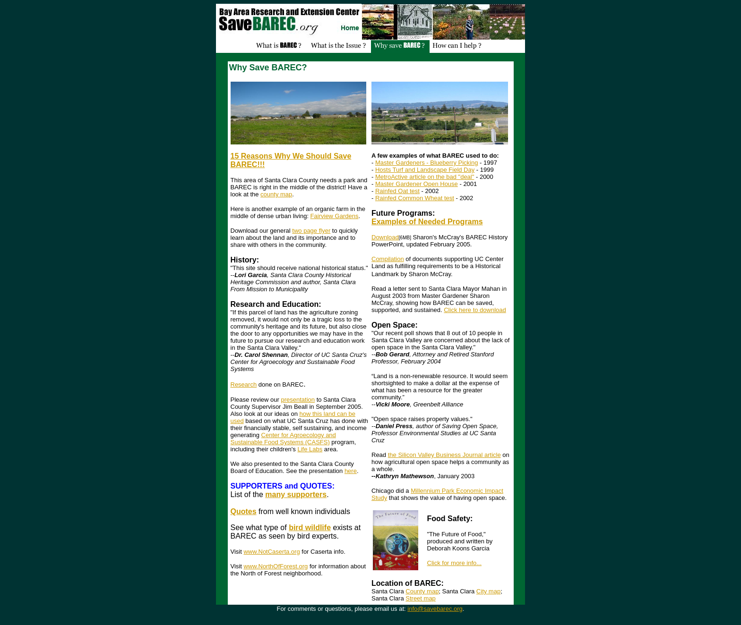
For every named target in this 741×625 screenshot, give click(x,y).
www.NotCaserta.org (271, 551)
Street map (420, 598)
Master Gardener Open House (416, 183)
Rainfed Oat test (397, 190)
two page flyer (311, 230)
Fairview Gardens (334, 216)
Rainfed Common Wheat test (414, 198)
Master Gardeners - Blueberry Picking (426, 162)
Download (385, 237)
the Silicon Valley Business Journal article (444, 454)
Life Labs (309, 449)
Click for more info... (454, 562)
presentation (298, 399)
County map (422, 591)
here (351, 470)
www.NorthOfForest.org (275, 566)
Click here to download (475, 309)
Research (244, 384)
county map (276, 194)
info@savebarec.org (435, 608)
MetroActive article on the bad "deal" (424, 176)
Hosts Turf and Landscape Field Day (424, 169)
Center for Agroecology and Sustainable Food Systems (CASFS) (283, 438)
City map (488, 591)
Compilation (387, 258)
